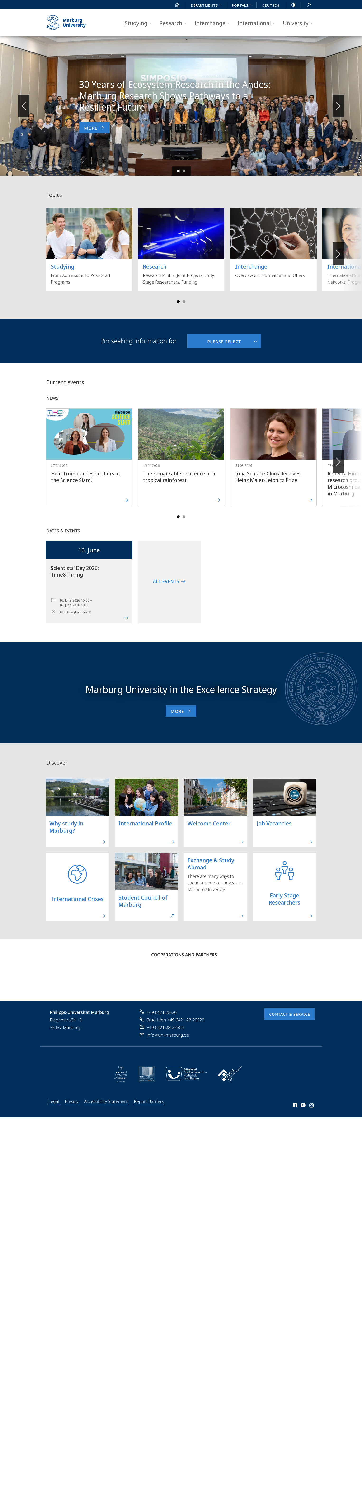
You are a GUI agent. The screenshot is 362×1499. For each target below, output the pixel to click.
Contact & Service (289, 1014)
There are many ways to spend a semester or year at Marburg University (216, 886)
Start (174, 5)
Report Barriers (149, 1101)
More (181, 711)
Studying (140, 23)
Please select (214, 339)
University (299, 23)
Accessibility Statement (106, 1101)
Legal (54, 1101)
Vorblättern (338, 103)
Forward (338, 459)
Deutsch (270, 5)
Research (174, 23)
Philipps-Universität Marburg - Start (71, 23)
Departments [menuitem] (207, 6)
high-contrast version (290, 5)
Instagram (312, 1106)
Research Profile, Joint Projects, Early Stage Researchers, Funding (181, 246)
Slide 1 (178, 171)
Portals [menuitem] (243, 6)
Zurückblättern (23, 103)
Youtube (303, 1106)
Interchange (213, 23)
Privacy (71, 1101)
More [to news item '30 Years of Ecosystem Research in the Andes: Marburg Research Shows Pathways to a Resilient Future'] (94, 128)
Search (306, 5)
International (257, 23)
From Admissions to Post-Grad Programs (89, 246)
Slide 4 (184, 301)
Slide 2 (184, 171)
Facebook (294, 1106)
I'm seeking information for (139, 341)
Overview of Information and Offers (273, 243)
